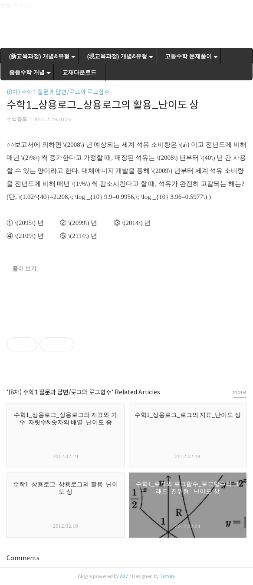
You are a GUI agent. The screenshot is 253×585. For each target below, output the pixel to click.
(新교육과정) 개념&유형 (39, 56)
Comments (23, 558)
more (239, 392)
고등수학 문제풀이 (188, 56)
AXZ (124, 576)
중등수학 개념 (27, 72)
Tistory (167, 576)
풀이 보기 (24, 269)
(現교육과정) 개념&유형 (117, 56)
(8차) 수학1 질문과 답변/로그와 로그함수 (58, 92)
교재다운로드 (79, 72)
